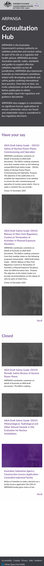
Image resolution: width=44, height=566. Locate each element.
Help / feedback (35, 560)
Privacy (24, 560)
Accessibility (7, 560)
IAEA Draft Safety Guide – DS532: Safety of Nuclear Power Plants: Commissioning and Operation (22, 148)
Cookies (16, 560)
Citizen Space (9, 564)
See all (39, 320)
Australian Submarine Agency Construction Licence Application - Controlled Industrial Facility (22, 474)
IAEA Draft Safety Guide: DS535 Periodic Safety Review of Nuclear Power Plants (21, 373)
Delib (22, 564)
